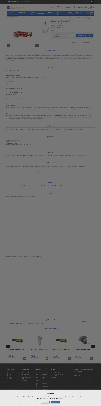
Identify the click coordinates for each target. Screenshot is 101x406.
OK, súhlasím (55, 402)
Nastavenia (45, 402)
